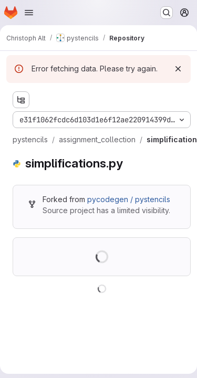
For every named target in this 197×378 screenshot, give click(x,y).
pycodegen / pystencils (128, 199)
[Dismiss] (178, 68)
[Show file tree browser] (21, 99)
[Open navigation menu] (28, 12)
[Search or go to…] (166, 12)
